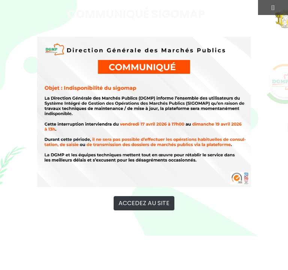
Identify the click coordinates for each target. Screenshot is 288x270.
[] (273, 7)
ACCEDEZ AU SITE (144, 203)
